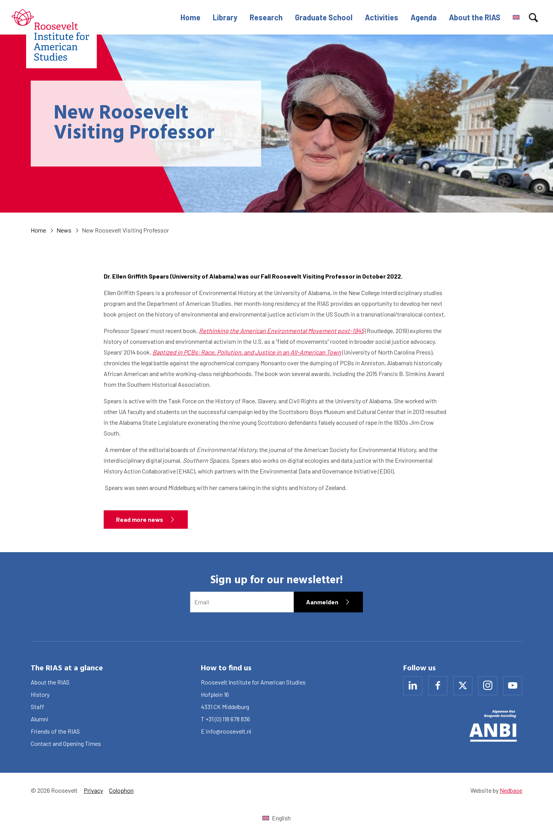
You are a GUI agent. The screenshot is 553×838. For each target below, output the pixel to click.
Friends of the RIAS (55, 731)
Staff (37, 706)
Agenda (424, 17)
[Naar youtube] (512, 685)
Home (190, 17)
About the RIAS (474, 17)
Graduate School (324, 17)
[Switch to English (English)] (276, 817)
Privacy (93, 790)
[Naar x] (462, 685)
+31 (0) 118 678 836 (227, 719)
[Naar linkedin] (412, 685)
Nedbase (511, 790)
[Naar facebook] (437, 685)
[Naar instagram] (487, 685)
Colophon (121, 790)
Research (266, 17)
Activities (381, 17)
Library (225, 17)
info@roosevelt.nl (228, 731)
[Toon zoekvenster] (533, 17)
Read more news (139, 519)
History (40, 694)
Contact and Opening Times (66, 743)
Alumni (39, 719)
